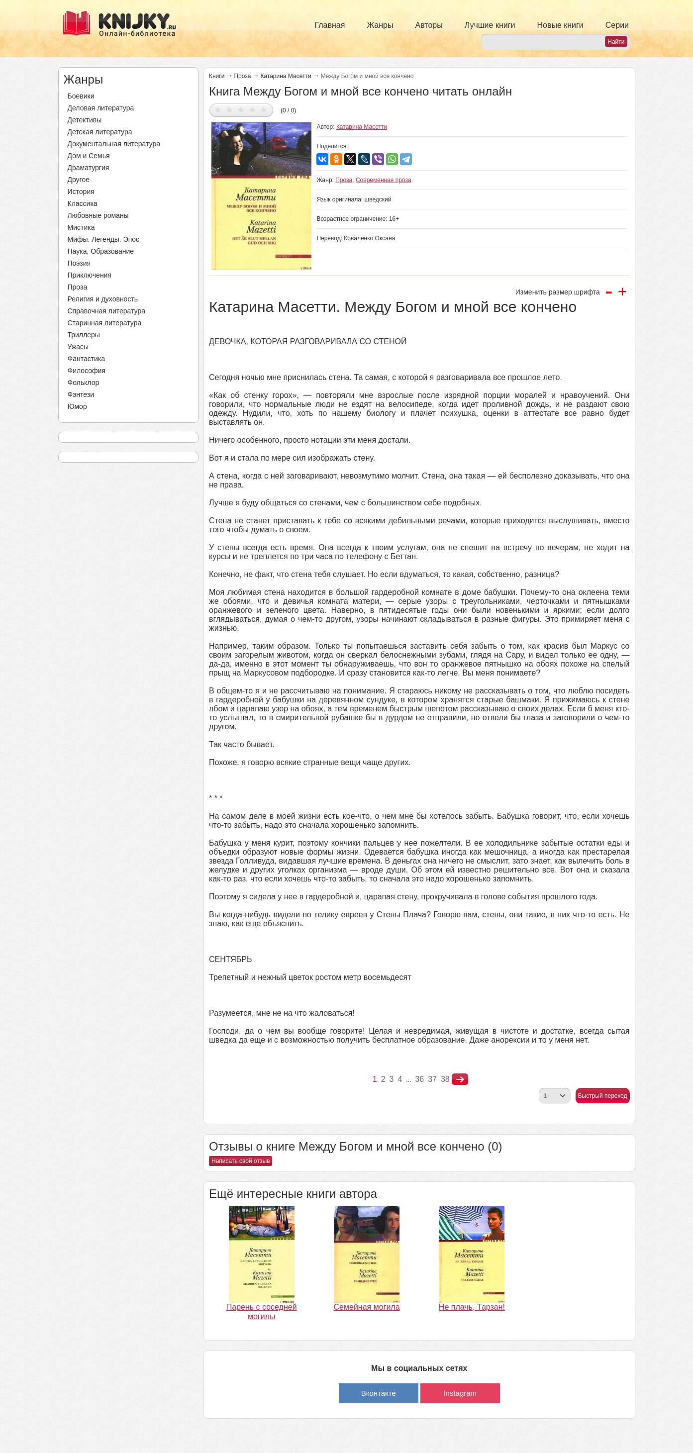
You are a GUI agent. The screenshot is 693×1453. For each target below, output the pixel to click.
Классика (83, 203)
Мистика (81, 227)
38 (445, 1079)
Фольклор (83, 383)
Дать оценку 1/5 (218, 109)
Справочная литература (107, 311)
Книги (216, 76)
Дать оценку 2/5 (229, 109)
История (81, 191)
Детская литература (100, 132)
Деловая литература (101, 108)
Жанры (380, 25)
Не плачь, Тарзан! (472, 1307)
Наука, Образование (101, 251)
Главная (330, 25)
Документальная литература (114, 144)
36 (419, 1079)
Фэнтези (81, 394)
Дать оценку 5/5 (264, 109)
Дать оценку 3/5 (241, 109)
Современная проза (383, 180)
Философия (86, 371)
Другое (79, 180)
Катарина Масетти (285, 76)
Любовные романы (98, 215)
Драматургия (88, 168)
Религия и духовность (103, 299)
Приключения (90, 275)
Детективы (85, 120)
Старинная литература (105, 323)
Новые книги (560, 25)
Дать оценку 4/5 (252, 109)
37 (432, 1079)
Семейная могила (367, 1307)
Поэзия (79, 263)
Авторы (429, 25)
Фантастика (86, 359)
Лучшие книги (490, 25)
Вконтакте (378, 1393)
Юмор (77, 406)
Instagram (460, 1393)
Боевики (81, 96)
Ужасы (78, 347)
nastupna (460, 1079)
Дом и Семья (89, 156)
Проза (78, 287)
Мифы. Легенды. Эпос (104, 239)
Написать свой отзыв (240, 1161)
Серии (617, 25)
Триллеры (84, 335)
